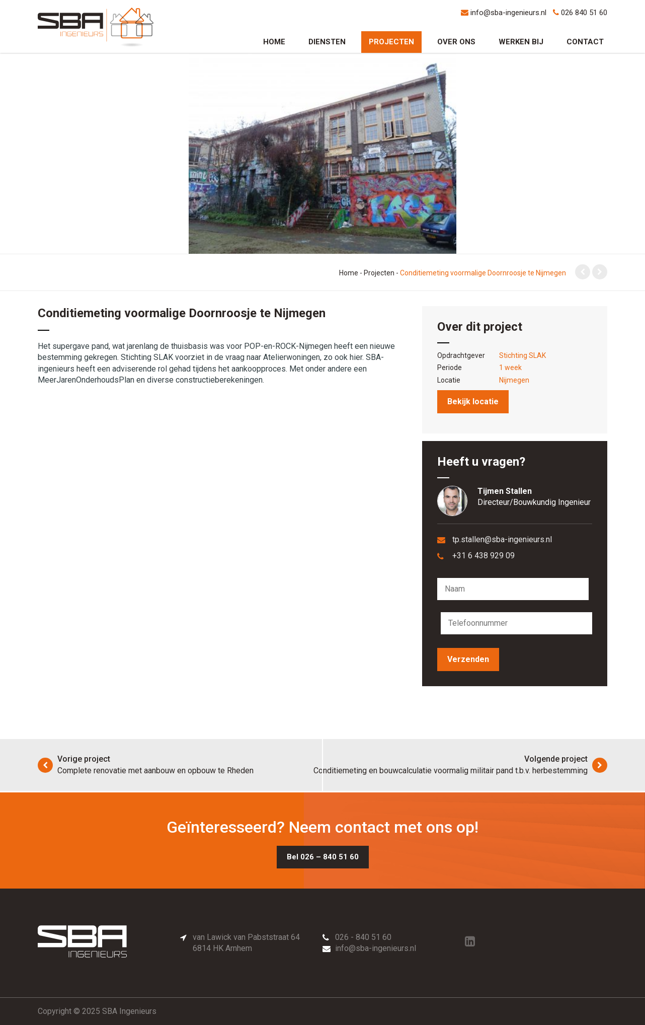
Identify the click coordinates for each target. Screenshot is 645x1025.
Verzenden (468, 659)
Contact (585, 41)
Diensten (327, 41)
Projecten (391, 41)
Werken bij (521, 41)
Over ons (456, 41)
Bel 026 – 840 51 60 (323, 856)
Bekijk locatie (473, 401)
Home (274, 41)
